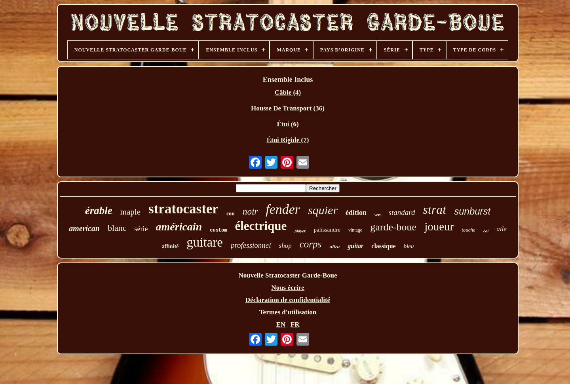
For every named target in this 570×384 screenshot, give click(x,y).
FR (295, 324)
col (485, 230)
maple (130, 212)
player (300, 230)
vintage (355, 230)
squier (323, 210)
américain (179, 227)
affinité (170, 246)
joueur (439, 226)
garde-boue (393, 227)
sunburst (472, 211)
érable (98, 211)
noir (250, 212)
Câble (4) (288, 92)
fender (283, 209)
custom (218, 230)
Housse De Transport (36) (288, 108)
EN (280, 324)
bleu (409, 246)
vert (377, 215)
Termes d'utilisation (287, 312)
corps (311, 244)
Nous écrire (287, 287)
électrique (261, 226)
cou (230, 214)
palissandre (327, 229)
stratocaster (183, 209)
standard (402, 212)
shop (285, 245)
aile (501, 229)
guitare (204, 242)
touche (468, 230)
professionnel (251, 245)
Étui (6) (287, 124)
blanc (117, 228)
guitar (355, 246)
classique (383, 246)
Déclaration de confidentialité (287, 300)
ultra (334, 246)
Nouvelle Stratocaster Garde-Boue (288, 275)
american (84, 228)
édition (356, 213)
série (141, 229)
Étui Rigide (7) (288, 140)
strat (434, 209)
